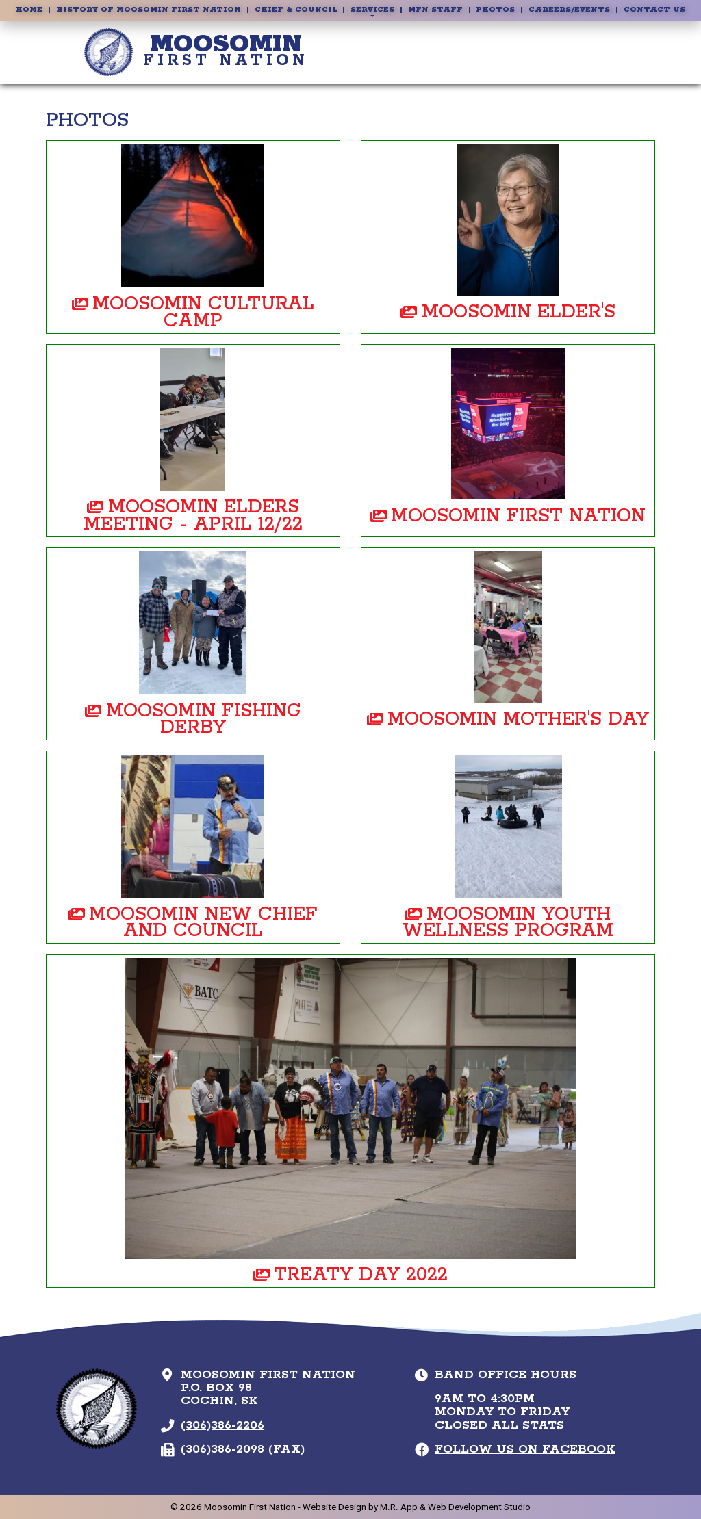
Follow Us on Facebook (525, 1449)
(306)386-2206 (222, 1425)
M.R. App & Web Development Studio (455, 1507)
